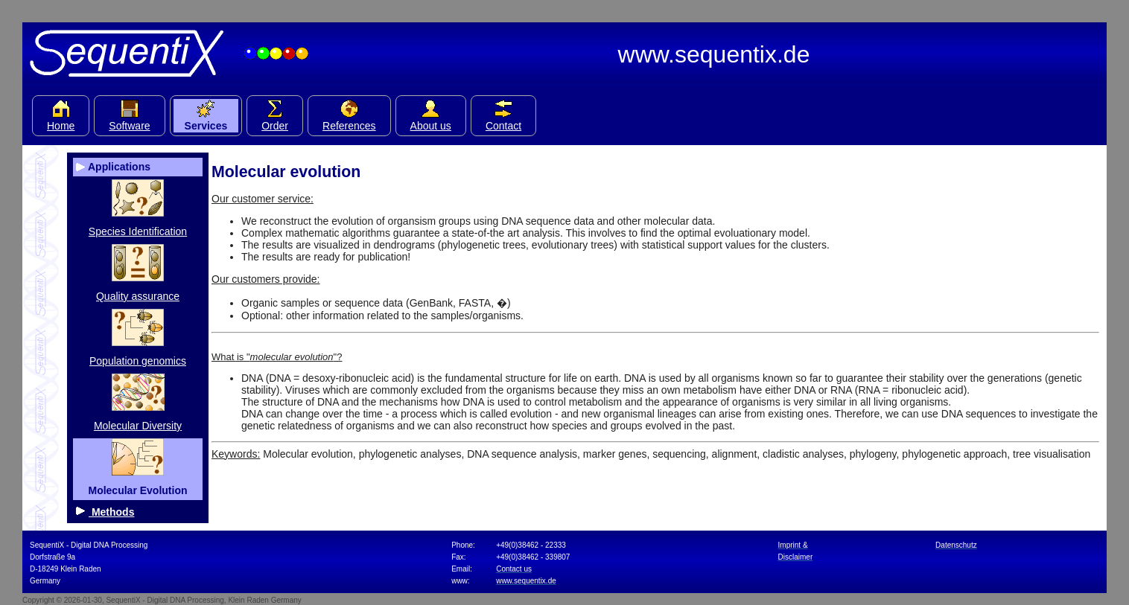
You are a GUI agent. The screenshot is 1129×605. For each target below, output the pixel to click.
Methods (103, 512)
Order (274, 116)
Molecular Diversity (138, 403)
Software (129, 116)
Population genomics (137, 338)
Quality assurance (137, 273)
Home (60, 116)
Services (206, 116)
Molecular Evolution (137, 467)
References (349, 116)
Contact (503, 116)
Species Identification (138, 208)
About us (430, 116)
